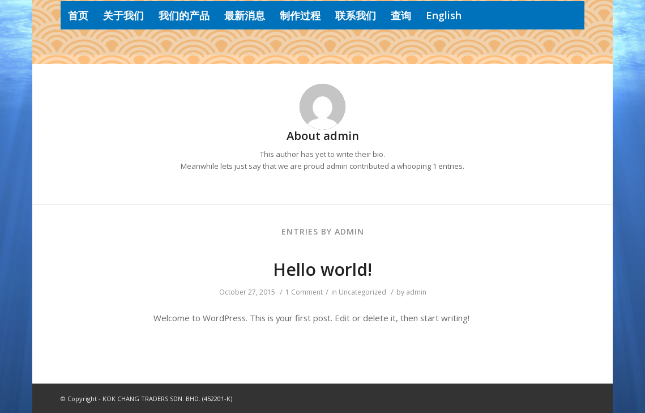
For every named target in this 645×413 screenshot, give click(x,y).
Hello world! (322, 269)
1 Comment (304, 292)
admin (416, 292)
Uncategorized (362, 292)
